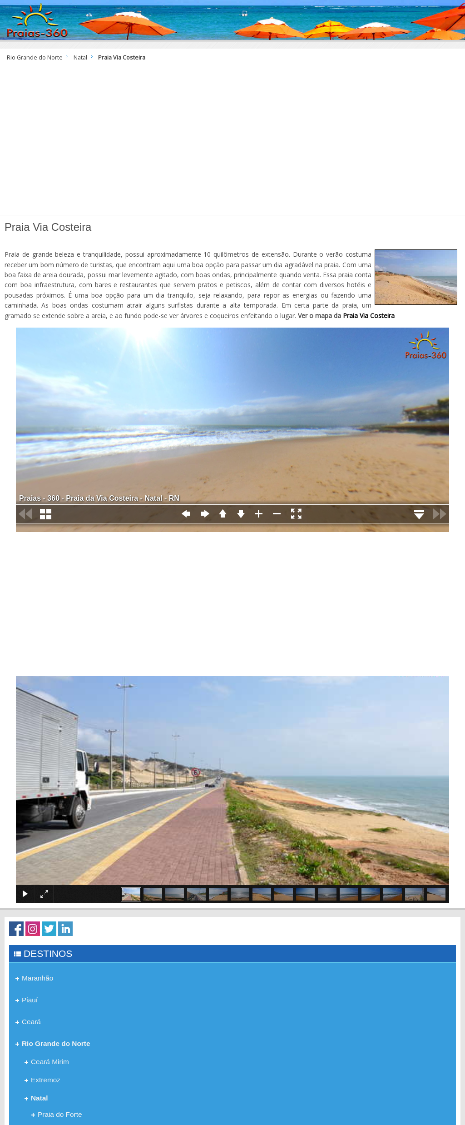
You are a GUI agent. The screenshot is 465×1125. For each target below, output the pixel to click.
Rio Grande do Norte (35, 57)
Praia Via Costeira (369, 315)
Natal (80, 57)
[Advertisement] (232, 144)
